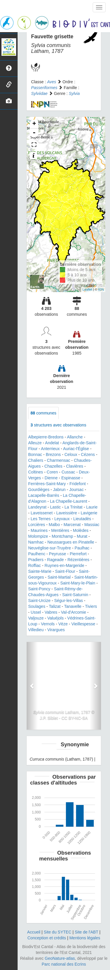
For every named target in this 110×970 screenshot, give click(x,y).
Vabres (51, 612)
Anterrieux (50, 448)
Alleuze (35, 442)
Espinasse (70, 478)
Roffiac (34, 565)
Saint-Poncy (39, 588)
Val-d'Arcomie (73, 612)
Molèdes (81, 530)
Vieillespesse (83, 624)
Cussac (68, 472)
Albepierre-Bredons (46, 437)
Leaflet (87, 289)
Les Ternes (41, 518)
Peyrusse (57, 553)
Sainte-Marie (39, 571)
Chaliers (35, 460)
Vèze (63, 624)
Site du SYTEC (57, 932)
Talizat (55, 606)
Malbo (54, 524)
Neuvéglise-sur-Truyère (49, 548)
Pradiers (35, 559)
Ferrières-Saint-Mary (47, 483)
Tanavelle (72, 606)
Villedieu (36, 629)
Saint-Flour (65, 571)
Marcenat (72, 524)
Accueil (33, 932)
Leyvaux (62, 518)
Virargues (56, 629)
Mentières (60, 530)
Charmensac (58, 460)
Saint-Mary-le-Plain (77, 583)
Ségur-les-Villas (68, 600)
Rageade (55, 559)
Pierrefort (78, 553)
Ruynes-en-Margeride (64, 565)
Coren (52, 472)
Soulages (36, 606)
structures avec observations (58, 425)
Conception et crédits (46, 938)
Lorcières (36, 524)
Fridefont (78, 483)
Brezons (53, 454)
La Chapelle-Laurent (68, 501)
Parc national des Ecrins (64, 964)
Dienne (51, 478)
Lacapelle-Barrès (43, 495)
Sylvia (74, 93)
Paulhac (82, 548)
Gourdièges (38, 489)
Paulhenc (36, 553)
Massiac (91, 524)
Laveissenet (42, 513)
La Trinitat (73, 507)
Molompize (38, 536)
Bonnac (35, 454)
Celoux (71, 454)
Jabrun (59, 489)
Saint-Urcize (39, 600)
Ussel (36, 612)
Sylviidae (39, 93)
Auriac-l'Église (76, 448)
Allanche (75, 437)
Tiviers (91, 606)
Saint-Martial (59, 577)
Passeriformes (44, 87)
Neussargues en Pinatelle (70, 542)
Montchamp (62, 536)
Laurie (92, 507)
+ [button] (34, 124)
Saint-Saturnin (75, 594)
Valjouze (36, 618)
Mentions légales (84, 938)
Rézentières (78, 559)
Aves (51, 81)
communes (43, 413)
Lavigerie (89, 513)
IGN (101, 289)
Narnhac (36, 542)
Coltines (35, 472)
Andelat (52, 442)
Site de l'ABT (86, 932)
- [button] (34, 133)
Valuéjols (55, 618)
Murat (82, 536)
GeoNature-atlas (60, 958)
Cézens (88, 454)
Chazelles (53, 466)
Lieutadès (82, 518)
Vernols (48, 624)
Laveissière (66, 513)
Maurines (39, 530)
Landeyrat (37, 507)
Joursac (76, 489)
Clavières (74, 466)
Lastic (55, 507)
